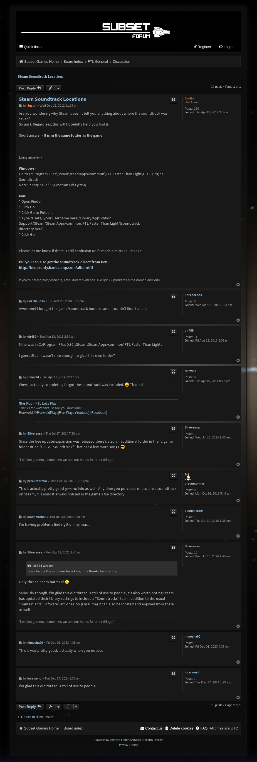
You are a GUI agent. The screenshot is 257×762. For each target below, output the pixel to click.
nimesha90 (192, 636)
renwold (190, 371)
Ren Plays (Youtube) (74, 413)
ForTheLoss (193, 295)
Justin (189, 98)
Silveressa (192, 427)
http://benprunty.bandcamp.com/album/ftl (56, 267)
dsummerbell (194, 510)
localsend (192, 672)
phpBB (114, 740)
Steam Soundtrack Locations (40, 76)
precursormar (194, 483)
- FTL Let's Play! (38, 404)
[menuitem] (226, 47)
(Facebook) (98, 413)
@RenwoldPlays (46, 413)
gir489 (189, 330)
